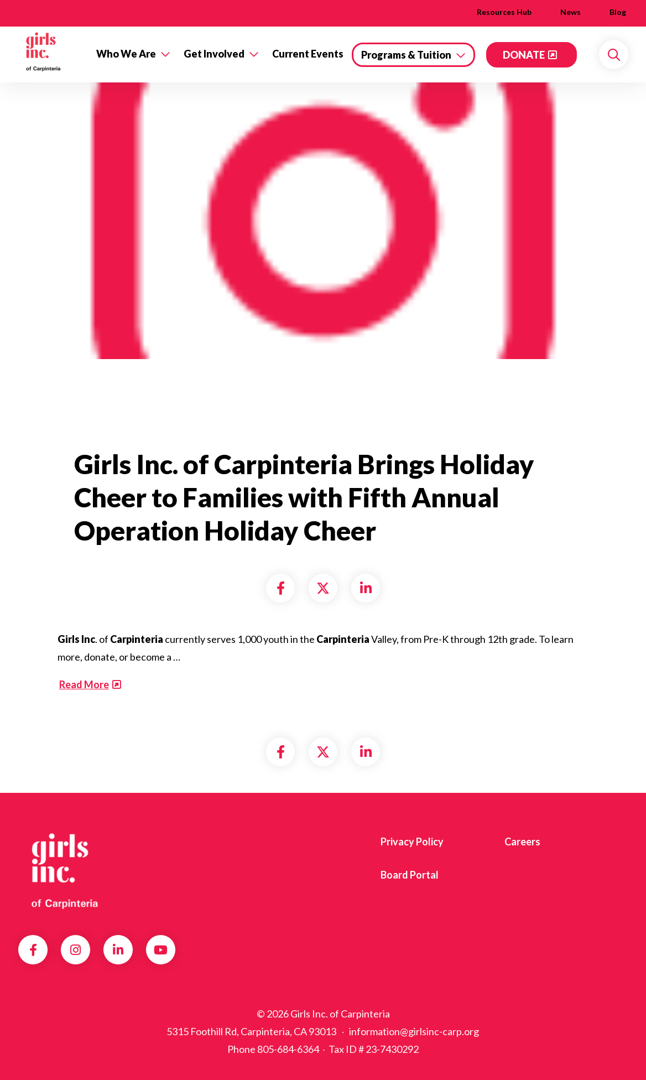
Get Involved (214, 54)
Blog (617, 12)
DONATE (524, 55)
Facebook (33, 950)
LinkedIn (118, 950)
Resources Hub (504, 12)
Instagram (75, 950)
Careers (522, 841)
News (570, 12)
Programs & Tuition (406, 55)
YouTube (160, 950)
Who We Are (126, 54)
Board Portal (410, 875)
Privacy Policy (412, 841)
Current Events (307, 54)
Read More (84, 684)
